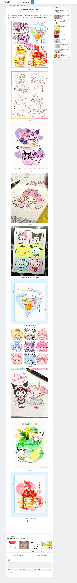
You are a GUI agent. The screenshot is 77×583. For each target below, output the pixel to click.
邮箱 (24, 569)
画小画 (11, 536)
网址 (39, 569)
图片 (32, 2)
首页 (20, 2)
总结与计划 (25, 2)
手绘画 (14, 5)
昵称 (9, 569)
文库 (29, 2)
